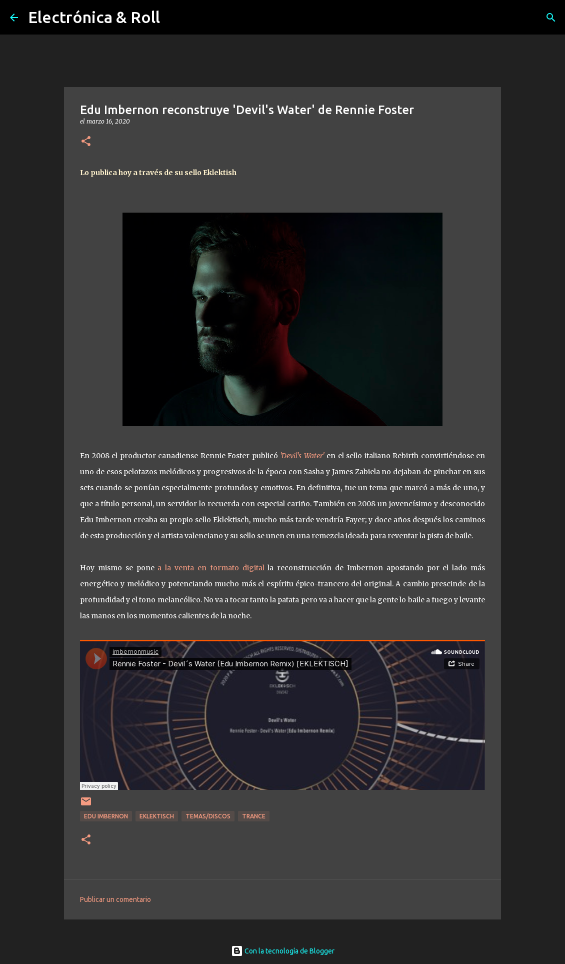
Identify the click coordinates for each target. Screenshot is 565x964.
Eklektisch (157, 816)
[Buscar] (551, 18)
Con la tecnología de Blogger (282, 951)
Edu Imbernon (106, 816)
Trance (254, 816)
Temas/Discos (208, 816)
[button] (86, 142)
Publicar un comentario (115, 899)
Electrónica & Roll (94, 17)
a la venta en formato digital (213, 567)
